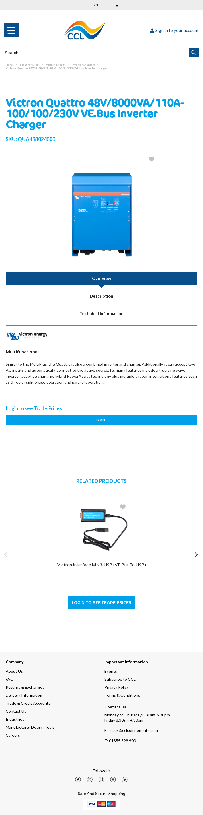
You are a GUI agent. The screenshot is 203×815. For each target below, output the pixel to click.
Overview (101, 278)
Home (10, 64)
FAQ (10, 679)
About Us (14, 671)
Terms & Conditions (122, 695)
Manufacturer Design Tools (30, 727)
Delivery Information (24, 695)
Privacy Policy (116, 687)
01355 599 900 (120, 740)
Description (101, 296)
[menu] (11, 30)
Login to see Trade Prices (101, 603)
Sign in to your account (174, 30)
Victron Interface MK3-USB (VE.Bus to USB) (101, 564)
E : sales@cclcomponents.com (131, 730)
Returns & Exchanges (25, 687)
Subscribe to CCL (120, 679)
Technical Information (101, 313)
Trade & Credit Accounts (28, 703)
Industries (15, 719)
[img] (78, 779)
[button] (194, 52)
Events (110, 671)
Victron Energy (55, 64)
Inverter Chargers (83, 64)
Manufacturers (30, 64)
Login (101, 420)
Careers (13, 735)
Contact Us (16, 711)
